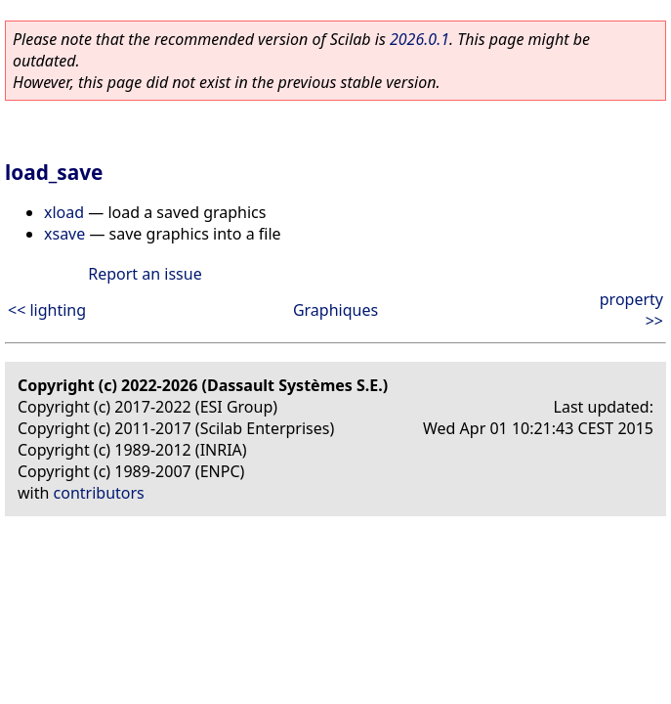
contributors (99, 493)
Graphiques (335, 310)
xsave (64, 233)
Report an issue (144, 274)
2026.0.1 (419, 39)
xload (64, 212)
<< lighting (47, 310)
